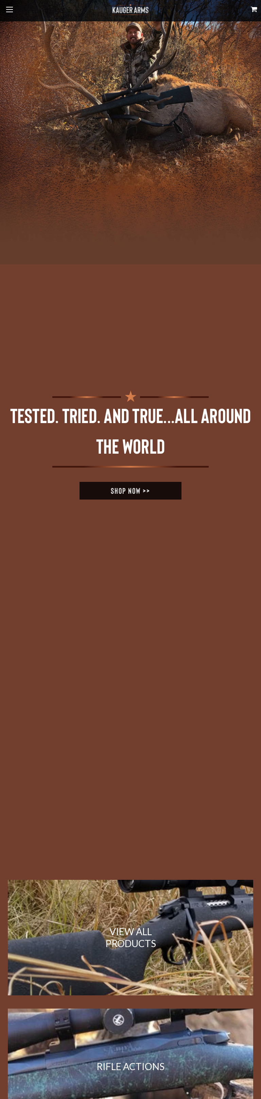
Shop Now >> (130, 490)
